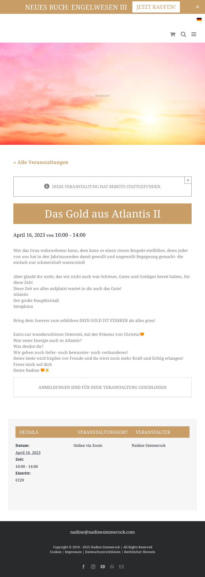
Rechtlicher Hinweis (139, 552)
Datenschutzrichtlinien (103, 552)
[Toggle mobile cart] (172, 34)
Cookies (55, 552)
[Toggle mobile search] (183, 34)
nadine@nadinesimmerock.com (102, 532)
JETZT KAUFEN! (156, 6)
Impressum (73, 552)
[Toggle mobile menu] (194, 34)
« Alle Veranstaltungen (40, 162)
